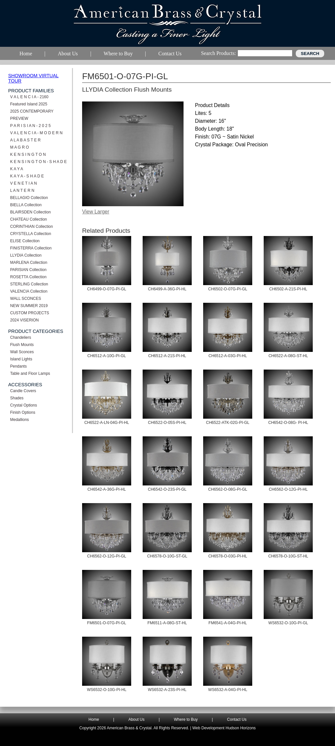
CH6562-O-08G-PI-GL (227, 489)
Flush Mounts (22, 344)
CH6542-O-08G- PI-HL (288, 422)
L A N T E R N (22, 190)
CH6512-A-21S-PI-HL (167, 356)
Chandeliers (20, 337)
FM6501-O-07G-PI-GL (106, 623)
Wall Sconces (22, 352)
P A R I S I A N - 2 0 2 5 (30, 125)
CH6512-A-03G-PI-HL (227, 356)
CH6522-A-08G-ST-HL (288, 356)
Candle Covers (23, 391)
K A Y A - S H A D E (27, 176)
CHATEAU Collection (28, 219)
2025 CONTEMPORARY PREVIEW (32, 115)
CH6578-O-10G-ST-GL (167, 556)
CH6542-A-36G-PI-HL (106, 489)
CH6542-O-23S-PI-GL (167, 489)
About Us (136, 719)
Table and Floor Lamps (30, 373)
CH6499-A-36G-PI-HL (167, 289)
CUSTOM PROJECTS (29, 313)
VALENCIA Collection (28, 291)
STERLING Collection (29, 284)
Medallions (19, 419)
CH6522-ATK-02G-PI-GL (228, 422)
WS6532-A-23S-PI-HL (167, 689)
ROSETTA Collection (28, 277)
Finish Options (22, 412)
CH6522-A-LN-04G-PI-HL (106, 422)
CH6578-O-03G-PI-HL (227, 556)
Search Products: (218, 53)
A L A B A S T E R (25, 140)
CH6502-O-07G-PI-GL (227, 289)
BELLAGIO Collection (29, 197)
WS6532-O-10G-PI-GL (288, 623)
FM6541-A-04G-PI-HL (227, 623)
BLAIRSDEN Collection (30, 212)
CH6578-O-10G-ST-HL (288, 556)
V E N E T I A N (23, 183)
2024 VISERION (24, 320)
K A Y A (16, 169)
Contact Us (236, 719)
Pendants (18, 366)
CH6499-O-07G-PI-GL (106, 289)
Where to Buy (186, 719)
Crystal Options (23, 405)
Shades (17, 398)
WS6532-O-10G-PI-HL (107, 689)
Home (94, 719)
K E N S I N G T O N (28, 154)
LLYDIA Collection (26, 255)
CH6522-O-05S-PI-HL (167, 422)
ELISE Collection (25, 241)
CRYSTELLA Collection (30, 233)
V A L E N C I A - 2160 (29, 97)
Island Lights (21, 359)
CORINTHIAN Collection (31, 226)
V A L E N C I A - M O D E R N (36, 133)
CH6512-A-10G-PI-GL (106, 356)
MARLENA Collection (28, 262)
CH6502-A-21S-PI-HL (288, 289)
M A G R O (19, 147)
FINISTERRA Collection (31, 248)
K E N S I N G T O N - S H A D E (38, 161)
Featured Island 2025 (28, 104)
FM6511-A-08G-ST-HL (167, 623)
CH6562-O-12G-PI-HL (288, 489)
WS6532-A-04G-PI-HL (227, 689)
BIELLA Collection (26, 205)
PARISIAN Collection (28, 269)
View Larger (95, 211)
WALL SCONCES (25, 298)
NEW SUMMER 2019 (29, 305)
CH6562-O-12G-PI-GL (106, 556)
